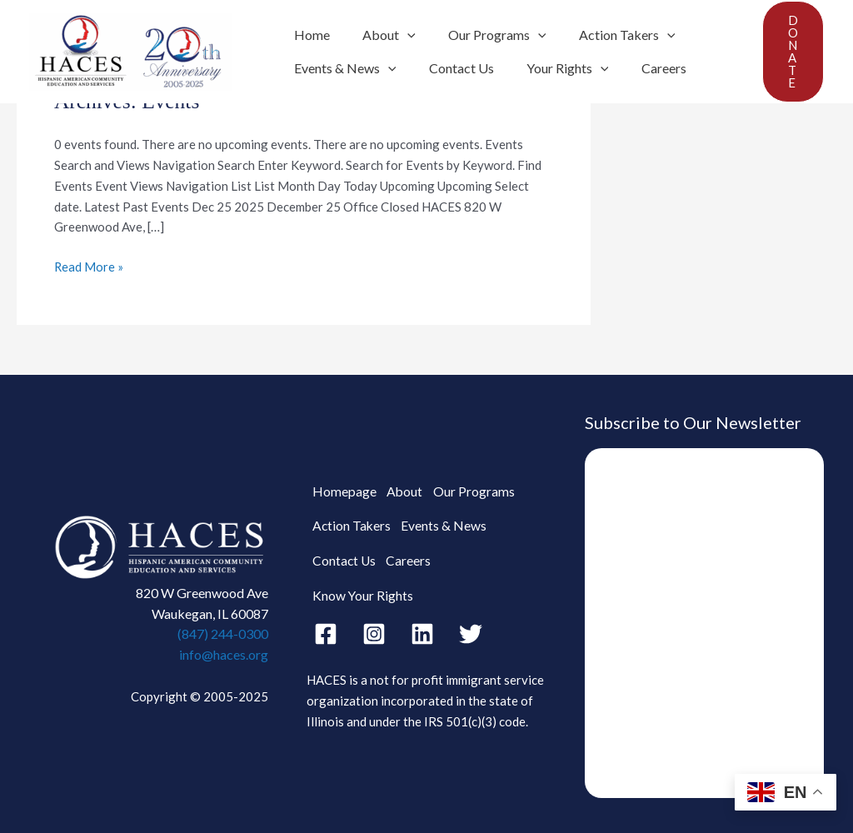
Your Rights (552, 68)
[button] (793, 51)
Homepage (343, 508)
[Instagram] (374, 620)
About (380, 35)
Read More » (89, 265)
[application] (398, 35)
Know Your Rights (488, 582)
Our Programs (482, 35)
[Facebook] (326, 620)
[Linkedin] (422, 620)
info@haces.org (223, 654)
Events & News (342, 68)
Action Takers (605, 35)
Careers (642, 68)
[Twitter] (470, 620)
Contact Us (452, 68)
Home (309, 34)
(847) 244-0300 (222, 633)
